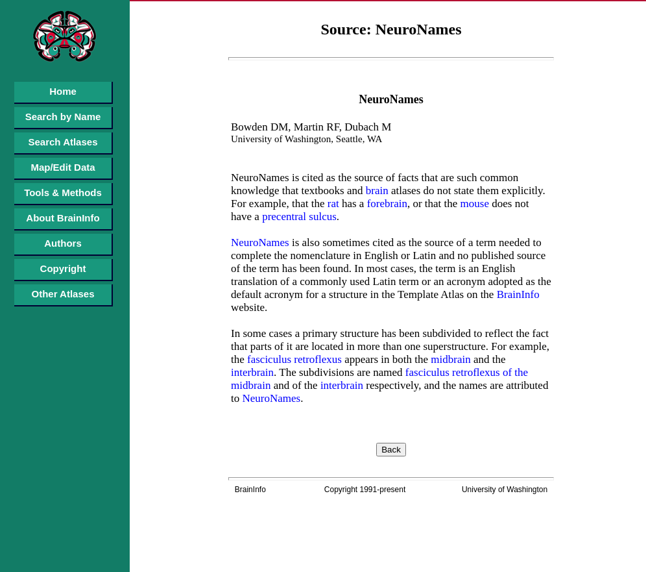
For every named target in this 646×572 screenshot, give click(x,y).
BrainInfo (516, 294)
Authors (63, 243)
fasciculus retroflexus (293, 359)
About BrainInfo (62, 217)
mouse (473, 203)
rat (331, 203)
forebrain (385, 203)
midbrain (449, 359)
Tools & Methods (63, 192)
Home (63, 91)
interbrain (252, 372)
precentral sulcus (298, 216)
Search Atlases (62, 141)
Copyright (63, 268)
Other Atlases (63, 293)
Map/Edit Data (62, 167)
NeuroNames (260, 242)
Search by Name (63, 116)
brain (376, 190)
